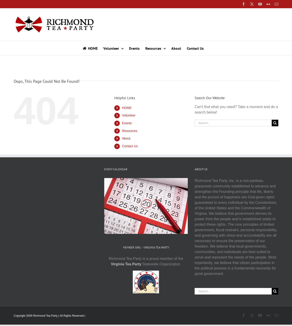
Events (127, 123)
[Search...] (233, 123)
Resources (129, 131)
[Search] (275, 123)
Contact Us (130, 146)
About (126, 138)
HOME (127, 108)
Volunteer (129, 115)
